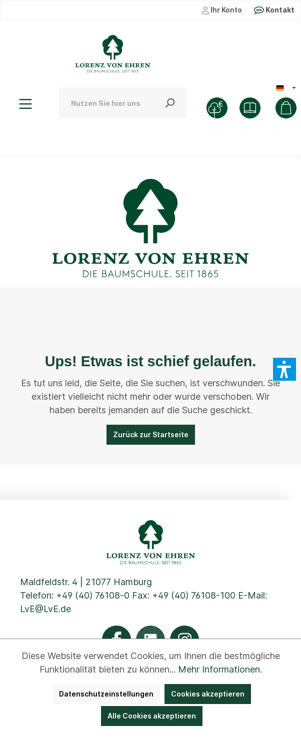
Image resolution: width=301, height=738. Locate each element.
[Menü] (25, 103)
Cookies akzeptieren (207, 694)
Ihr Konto (222, 9)
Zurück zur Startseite (150, 434)
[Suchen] (169, 102)
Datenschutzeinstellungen (106, 694)
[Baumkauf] (217, 108)
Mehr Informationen (219, 669)
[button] (284, 369)
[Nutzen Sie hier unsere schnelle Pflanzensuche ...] (105, 102)
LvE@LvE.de (45, 609)
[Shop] (250, 108)
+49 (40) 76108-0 (93, 595)
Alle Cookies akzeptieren (152, 716)
